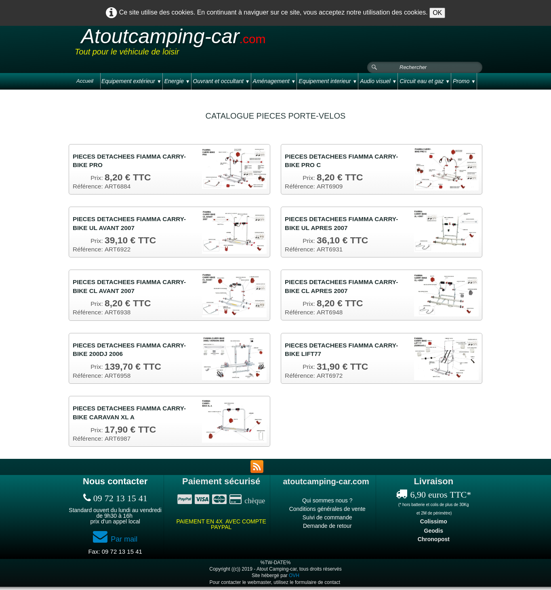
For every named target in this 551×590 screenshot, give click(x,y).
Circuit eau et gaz (425, 81)
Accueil (84, 81)
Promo (464, 81)
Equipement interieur (328, 81)
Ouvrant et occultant (221, 81)
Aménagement (274, 81)
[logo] (228, 44)
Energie (177, 81)
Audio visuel (378, 81)
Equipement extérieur (131, 81)
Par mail (115, 543)
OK (437, 12)
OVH (294, 579)
